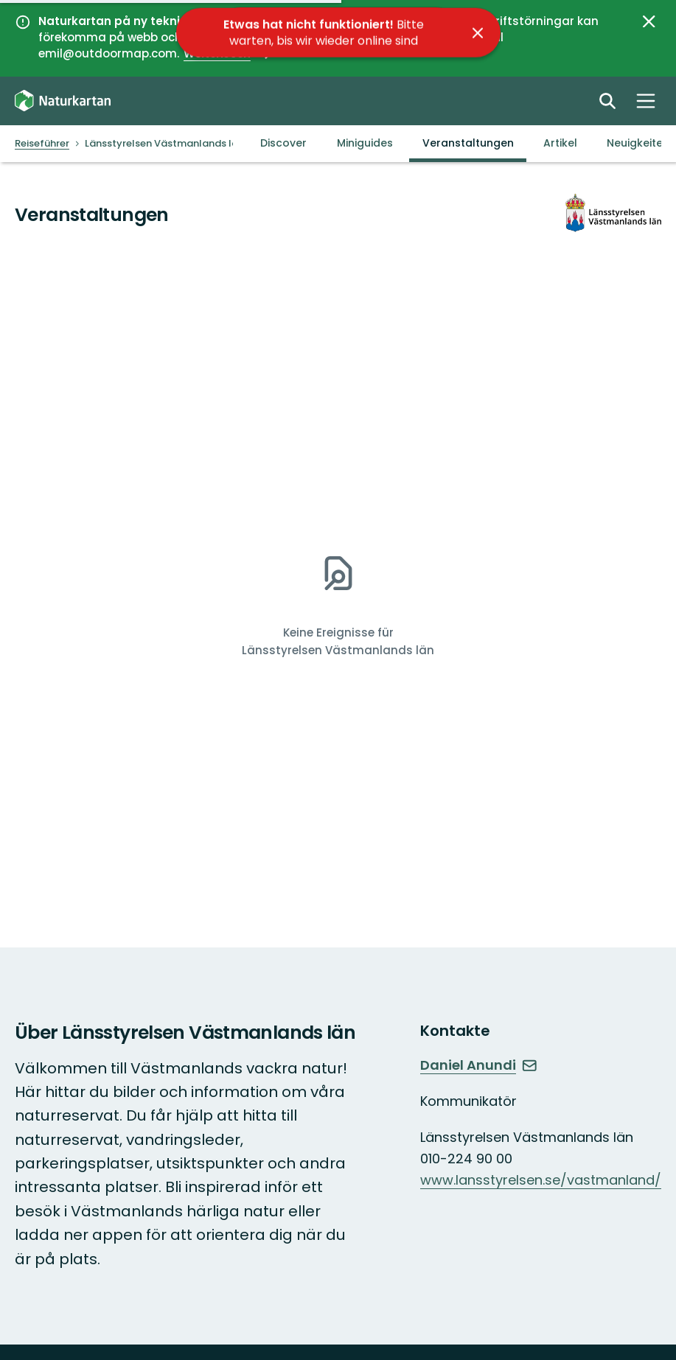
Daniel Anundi (478, 1065)
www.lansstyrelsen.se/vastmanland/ (540, 1180)
